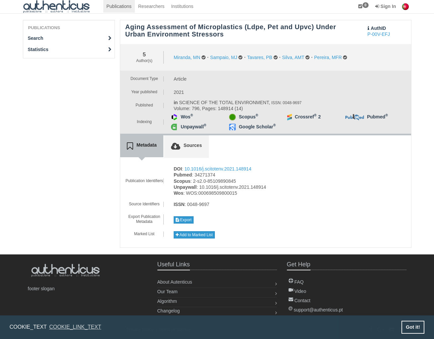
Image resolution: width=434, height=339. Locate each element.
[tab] (141, 146)
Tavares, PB (259, 57)
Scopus (248, 116)
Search (70, 38)
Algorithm (167, 301)
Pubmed (377, 116)
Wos (187, 116)
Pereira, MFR (328, 57)
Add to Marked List (194, 235)
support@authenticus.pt (316, 309)
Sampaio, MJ (223, 57)
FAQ (296, 282)
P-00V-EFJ (379, 34)
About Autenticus (174, 282)
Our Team (167, 291)
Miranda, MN (187, 57)
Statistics (70, 49)
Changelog (168, 310)
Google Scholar (257, 126)
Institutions (182, 6)
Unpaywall (193, 126)
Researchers (151, 6)
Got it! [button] (413, 327)
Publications (119, 6)
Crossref (305, 116)
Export (184, 220)
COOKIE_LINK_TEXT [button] (75, 327)
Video (297, 291)
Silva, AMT (293, 57)
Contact (299, 300)
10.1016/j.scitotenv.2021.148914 (218, 168)
